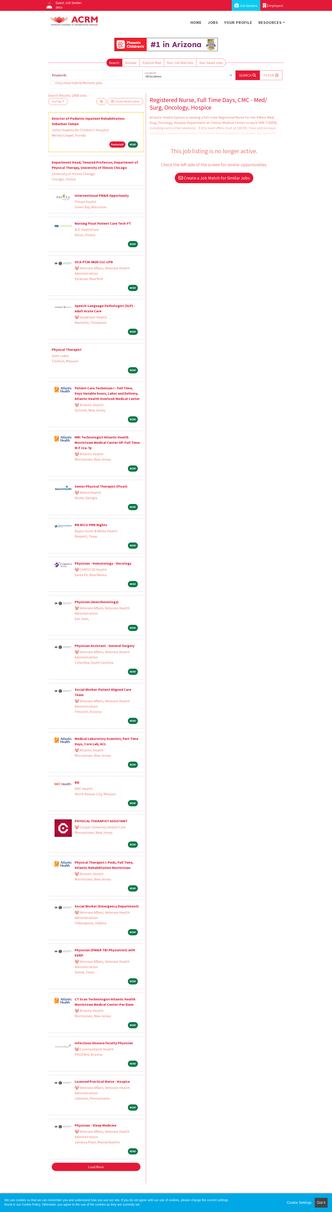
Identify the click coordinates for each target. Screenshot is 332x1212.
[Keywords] (96, 75)
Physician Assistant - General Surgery (105, 645)
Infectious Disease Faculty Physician (104, 1043)
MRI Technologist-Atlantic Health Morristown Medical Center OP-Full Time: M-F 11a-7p (107, 442)
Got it (321, 1202)
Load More (96, 1167)
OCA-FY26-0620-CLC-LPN (94, 262)
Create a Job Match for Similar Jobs (214, 178)
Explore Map (151, 62)
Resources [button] (270, 22)
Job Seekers (246, 5)
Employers (273, 5)
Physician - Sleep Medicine (95, 1125)
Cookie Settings (299, 1202)
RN (77, 782)
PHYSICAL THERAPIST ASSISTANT (101, 821)
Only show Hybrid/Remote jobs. (79, 83)
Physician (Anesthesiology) (97, 602)
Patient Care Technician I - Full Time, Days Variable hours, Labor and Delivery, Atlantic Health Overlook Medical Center (107, 393)
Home (196, 22)
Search (114, 62)
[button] (271, 75)
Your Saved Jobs (211, 62)
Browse (131, 62)
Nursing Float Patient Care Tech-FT (103, 223)
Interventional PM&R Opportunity (102, 195)
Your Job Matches (180, 62)
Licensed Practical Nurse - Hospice (102, 1081)
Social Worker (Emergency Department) (107, 906)
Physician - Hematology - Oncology (103, 563)
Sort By (57, 101)
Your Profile (238, 22)
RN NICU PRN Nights (91, 525)
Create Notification (125, 101)
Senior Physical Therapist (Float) (101, 486)
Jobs (213, 22)
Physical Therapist (67, 349)
